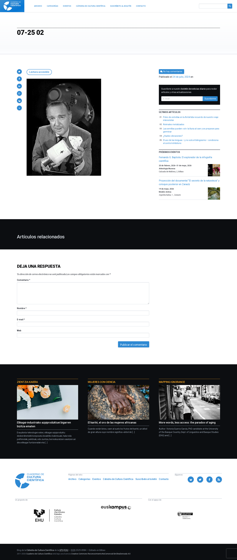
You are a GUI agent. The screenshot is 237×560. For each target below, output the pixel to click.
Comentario (23, 280)
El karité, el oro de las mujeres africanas (112, 422)
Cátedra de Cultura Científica (118, 479)
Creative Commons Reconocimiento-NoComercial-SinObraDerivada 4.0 (100, 554)
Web (19, 330)
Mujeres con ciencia (101, 382)
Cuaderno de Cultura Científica (39, 554)
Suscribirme (210, 98)
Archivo (72, 479)
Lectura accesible (39, 72)
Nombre (21, 308)
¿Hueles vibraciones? (173, 136)
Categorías (84, 479)
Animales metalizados (173, 124)
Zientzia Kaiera (27, 382)
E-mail (21, 319)
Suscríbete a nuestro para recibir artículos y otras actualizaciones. (189, 90)
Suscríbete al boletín (146, 479)
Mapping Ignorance (172, 382)
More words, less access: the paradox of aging (187, 422)
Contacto (164, 479)
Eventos (96, 479)
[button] (19, 71)
